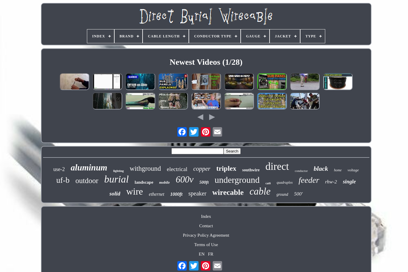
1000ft (176, 194)
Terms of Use (206, 244)
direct (277, 166)
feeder (309, 180)
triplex (226, 168)
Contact (206, 225)
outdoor (86, 181)
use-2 (59, 169)
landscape (144, 182)
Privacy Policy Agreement (206, 235)
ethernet (156, 194)
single (349, 182)
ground (282, 194)
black (321, 168)
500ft (204, 182)
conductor (301, 171)
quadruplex (285, 182)
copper (201, 168)
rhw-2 (331, 182)
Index (206, 216)
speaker (198, 193)
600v (184, 179)
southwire (251, 170)
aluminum (89, 167)
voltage (353, 170)
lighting (118, 171)
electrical (177, 169)
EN (202, 254)
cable (260, 191)
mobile (164, 182)
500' (298, 194)
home (338, 170)
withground (145, 168)
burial (116, 179)
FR (210, 254)
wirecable (228, 192)
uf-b (63, 180)
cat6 (268, 183)
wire (134, 191)
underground (237, 180)
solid (114, 193)
